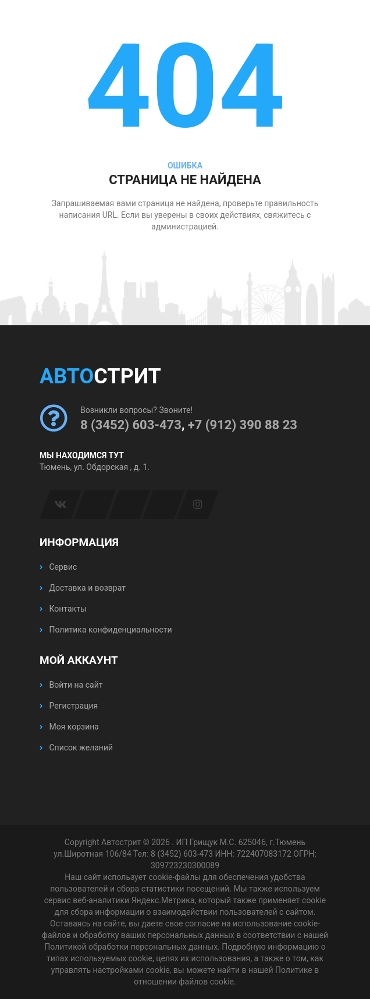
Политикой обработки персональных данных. (131, 946)
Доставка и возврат (83, 587)
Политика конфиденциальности (106, 629)
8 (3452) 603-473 (131, 425)
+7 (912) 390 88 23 (242, 425)
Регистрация (69, 705)
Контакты (63, 608)
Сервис (58, 567)
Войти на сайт (71, 684)
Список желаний (76, 747)
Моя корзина (69, 726)
